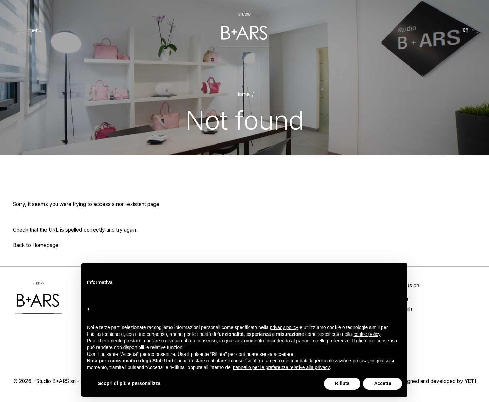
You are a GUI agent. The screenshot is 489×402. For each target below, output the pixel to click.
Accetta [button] (382, 383)
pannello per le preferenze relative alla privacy (281, 367)
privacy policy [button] (284, 327)
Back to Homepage (35, 245)
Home (242, 94)
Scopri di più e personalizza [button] (129, 383)
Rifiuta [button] (342, 383)
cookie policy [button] (366, 334)
